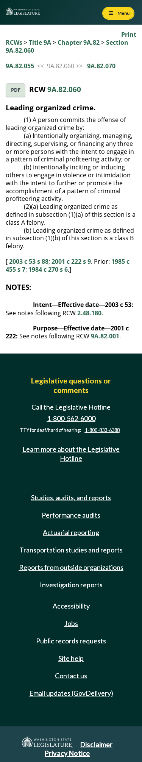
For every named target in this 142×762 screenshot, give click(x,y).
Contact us (71, 675)
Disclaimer (96, 744)
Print (128, 34)
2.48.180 (89, 313)
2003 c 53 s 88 (28, 261)
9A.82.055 (20, 66)
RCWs (14, 42)
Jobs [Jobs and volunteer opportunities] (71, 623)
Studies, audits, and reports (71, 497)
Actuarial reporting (71, 532)
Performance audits (71, 515)
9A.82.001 (105, 336)
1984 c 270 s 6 (48, 269)
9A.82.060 (64, 89)
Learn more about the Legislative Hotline (71, 453)
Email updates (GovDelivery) (71, 693)
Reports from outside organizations (71, 567)
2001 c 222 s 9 (71, 261)
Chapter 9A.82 (79, 42)
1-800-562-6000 (71, 418)
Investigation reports (71, 584)
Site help (71, 658)
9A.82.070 (101, 66)
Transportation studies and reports (71, 550)
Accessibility (71, 606)
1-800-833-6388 (102, 430)
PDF (15, 90)
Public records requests (71, 641)
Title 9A (40, 42)
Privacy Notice (67, 753)
